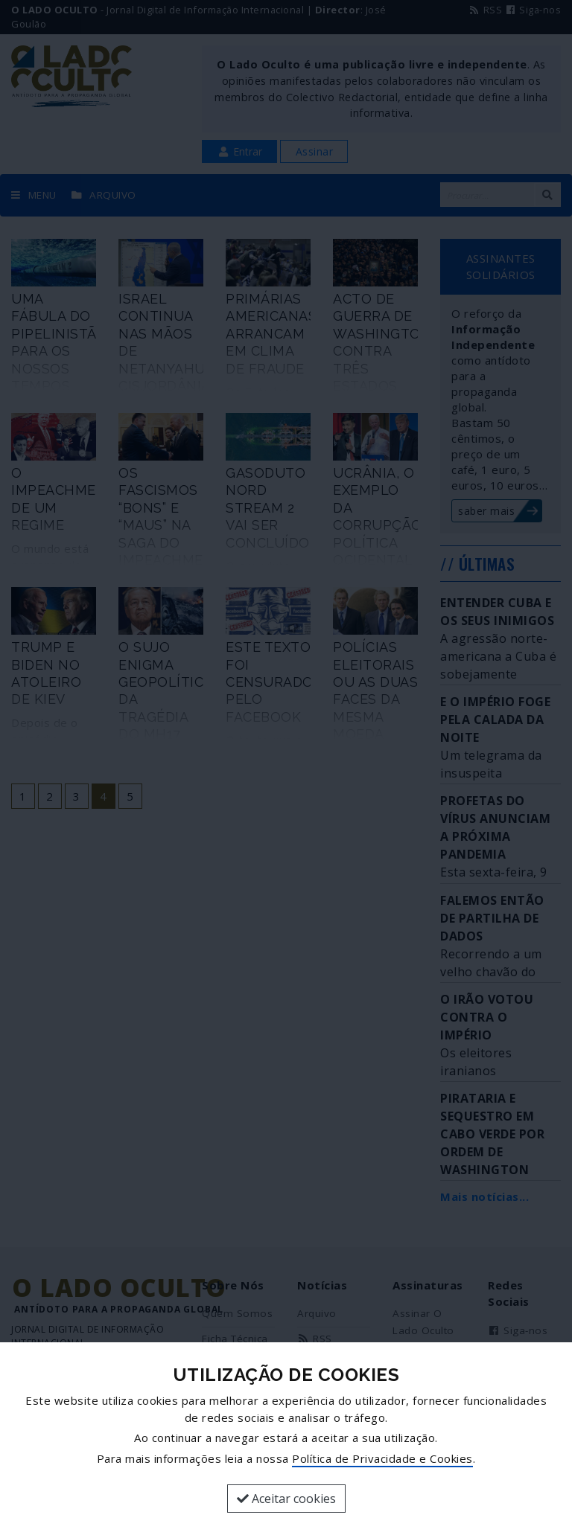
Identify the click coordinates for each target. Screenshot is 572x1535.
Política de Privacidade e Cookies (382, 1458)
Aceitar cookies (286, 1498)
